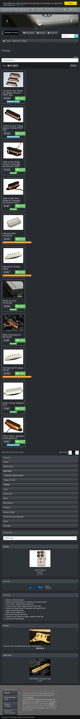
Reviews (6, 625)
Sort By (73, 66)
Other (5, 489)
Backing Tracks (8, 466)
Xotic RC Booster (40, 570)
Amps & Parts (7, 494)
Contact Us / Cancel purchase (9, 712)
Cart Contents (28, 33)
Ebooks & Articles (9, 512)
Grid (16, 66)
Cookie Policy (23, 5)
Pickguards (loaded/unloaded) (13, 475)
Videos (5, 521)
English (50, 10)
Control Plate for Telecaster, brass (40, 679)
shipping (30, 697)
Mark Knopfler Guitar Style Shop (15, 10)
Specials (6, 546)
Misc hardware (8, 503)
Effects (5, 498)
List (9, 66)
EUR (40, 10)
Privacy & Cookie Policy (9, 698)
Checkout (41, 33)
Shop (8, 41)
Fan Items (6, 507)
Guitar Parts (16, 41)
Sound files (7, 526)
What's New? (7, 655)
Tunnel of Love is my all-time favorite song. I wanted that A (22, 646)
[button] (7, 20)
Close (70, 3)
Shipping (7, 693)
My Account (52, 33)
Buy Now (20, 98)
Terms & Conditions (7, 705)
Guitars (5, 462)
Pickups (24, 41)
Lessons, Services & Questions (13, 517)
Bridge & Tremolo (9, 480)
